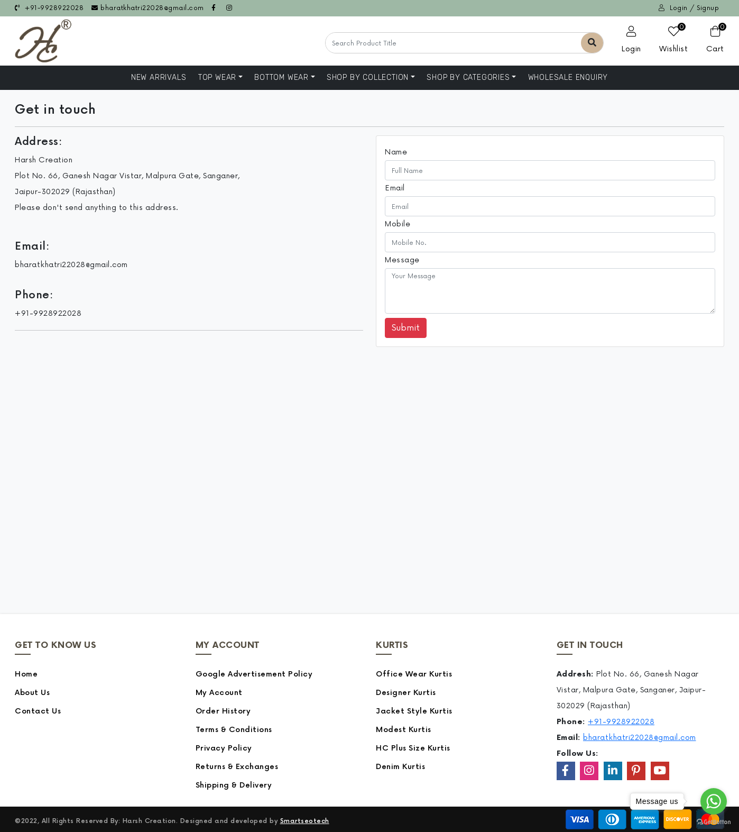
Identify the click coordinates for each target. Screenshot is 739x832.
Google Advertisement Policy (254, 674)
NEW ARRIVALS (159, 77)
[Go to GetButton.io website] (714, 821)
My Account (219, 692)
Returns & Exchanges (237, 766)
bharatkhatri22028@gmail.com (147, 8)
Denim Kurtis (400, 766)
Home (26, 674)
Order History (223, 711)
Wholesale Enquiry (568, 77)
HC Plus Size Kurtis (413, 748)
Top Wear (217, 77)
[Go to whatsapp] (713, 801)
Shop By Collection (368, 77)
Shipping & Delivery (234, 785)
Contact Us (38, 711)
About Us (32, 692)
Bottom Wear (281, 77)
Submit (406, 328)
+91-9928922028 (49, 8)
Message (402, 259)
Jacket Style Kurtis (414, 711)
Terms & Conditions (234, 729)
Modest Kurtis (403, 729)
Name (396, 152)
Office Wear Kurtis (414, 674)
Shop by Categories (468, 77)
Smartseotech (304, 821)
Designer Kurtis (406, 692)
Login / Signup (689, 8)
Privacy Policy (224, 748)
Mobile (397, 224)
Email (395, 188)
